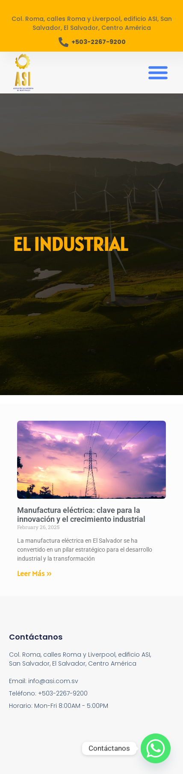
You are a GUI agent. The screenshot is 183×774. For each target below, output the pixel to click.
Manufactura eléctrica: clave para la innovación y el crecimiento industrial (81, 515)
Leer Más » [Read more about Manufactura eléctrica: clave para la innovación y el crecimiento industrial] (34, 573)
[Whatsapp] (156, 748)
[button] (158, 72)
